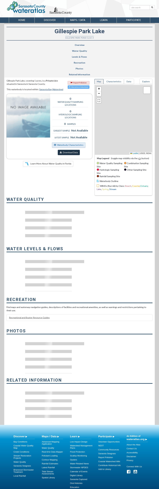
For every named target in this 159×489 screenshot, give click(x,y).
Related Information (138, 45)
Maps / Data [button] (77, 20)
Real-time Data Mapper (52, 422)
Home (21, 20)
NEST (101, 416)
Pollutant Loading (50, 426)
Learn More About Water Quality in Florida (48, 134)
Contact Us (132, 419)
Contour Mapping (49, 430)
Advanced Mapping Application (50, 413)
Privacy (130, 431)
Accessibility (132, 423)
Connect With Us (134, 437)
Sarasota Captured (78, 450)
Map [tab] (99, 52)
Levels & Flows (65, 45)
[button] (99, 59)
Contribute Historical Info (109, 436)
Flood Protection (77, 422)
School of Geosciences (76, 486)
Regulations (75, 465)
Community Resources (108, 420)
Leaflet (134, 124)
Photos (113, 45)
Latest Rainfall (48, 438)
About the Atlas (133, 415)
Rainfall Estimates (50, 434)
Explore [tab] (146, 52)
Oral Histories (76, 454)
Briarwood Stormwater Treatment (24, 441)
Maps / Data (49, 406)
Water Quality (42, 45)
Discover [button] (50, 20)
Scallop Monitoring (78, 426)
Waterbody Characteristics (68, 115)
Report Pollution (78, 53)
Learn (73, 406)
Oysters (73, 430)
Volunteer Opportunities (109, 412)
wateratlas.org (136, 409)
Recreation (89, 45)
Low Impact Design (78, 412)
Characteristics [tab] (113, 52)
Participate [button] (133, 20)
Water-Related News (79, 434)
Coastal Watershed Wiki (109, 432)
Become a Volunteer (79, 57)
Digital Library (76, 446)
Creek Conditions (21, 422)
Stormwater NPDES (79, 438)
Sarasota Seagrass (22, 436)
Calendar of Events (78, 442)
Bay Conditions (20, 412)
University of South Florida (123, 486)
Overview (19, 45)
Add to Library (104, 440)
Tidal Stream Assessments (48, 443)
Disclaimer (131, 427)
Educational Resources (80, 461)
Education (74, 458)
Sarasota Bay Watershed (51, 60)
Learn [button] (103, 20)
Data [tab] (129, 52)
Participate (105, 406)
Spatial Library (48, 448)
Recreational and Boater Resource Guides (29, 288)
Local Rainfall (20, 446)
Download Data (69, 123)
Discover (19, 406)
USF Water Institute (58, 486)
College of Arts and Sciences (99, 486)
